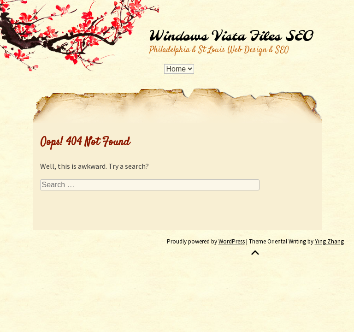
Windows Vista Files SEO (231, 37)
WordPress (231, 241)
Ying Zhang (329, 241)
